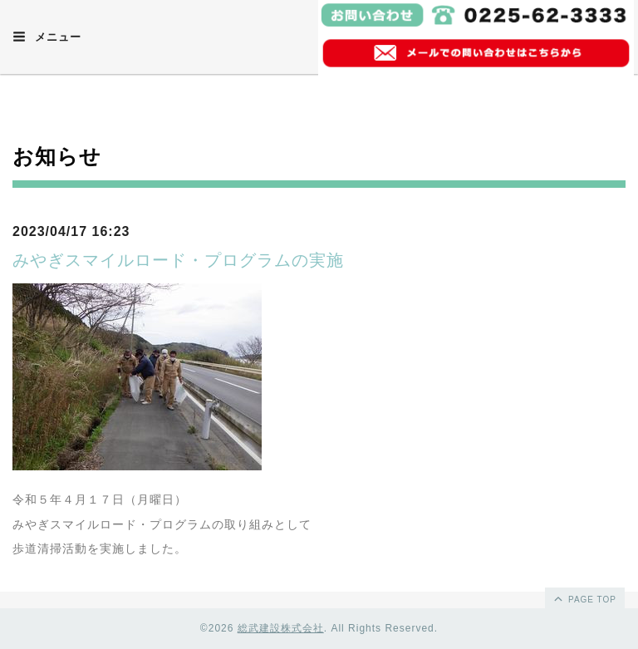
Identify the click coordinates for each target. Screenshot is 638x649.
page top (584, 598)
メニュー (46, 36)
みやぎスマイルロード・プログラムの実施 (178, 260)
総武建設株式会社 (281, 628)
